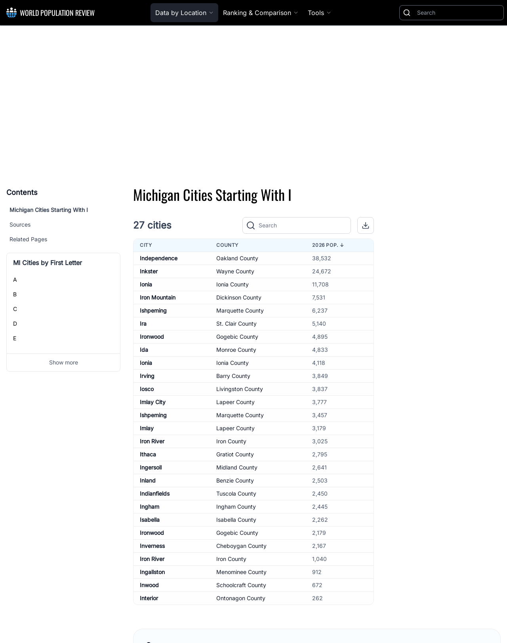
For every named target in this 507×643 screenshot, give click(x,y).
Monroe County (236, 349)
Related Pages (28, 239)
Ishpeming (153, 310)
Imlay (147, 428)
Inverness (152, 545)
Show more (63, 362)
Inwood (149, 585)
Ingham (149, 506)
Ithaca (148, 454)
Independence (158, 258)
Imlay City (153, 402)
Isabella (150, 519)
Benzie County (235, 480)
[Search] (458, 13)
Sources (20, 224)
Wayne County (235, 271)
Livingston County (239, 388)
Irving (147, 375)
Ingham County (236, 506)
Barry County (233, 375)
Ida (144, 349)
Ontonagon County (240, 598)
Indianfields (155, 493)
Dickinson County (238, 297)
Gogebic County (237, 336)
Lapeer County (235, 402)
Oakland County (237, 258)
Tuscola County (236, 493)
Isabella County (236, 519)
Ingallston (152, 572)
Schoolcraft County (241, 585)
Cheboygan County (241, 545)
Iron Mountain (157, 297)
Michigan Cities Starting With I (49, 209)
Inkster (149, 271)
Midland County (236, 467)
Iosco (147, 388)
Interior (149, 598)
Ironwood (152, 336)
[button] (365, 225)
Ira (143, 323)
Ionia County (232, 284)
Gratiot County (235, 454)
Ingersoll (151, 467)
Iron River (152, 441)
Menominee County (241, 572)
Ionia (146, 284)
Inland (148, 480)
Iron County (231, 441)
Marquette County (240, 310)
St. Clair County (236, 323)
